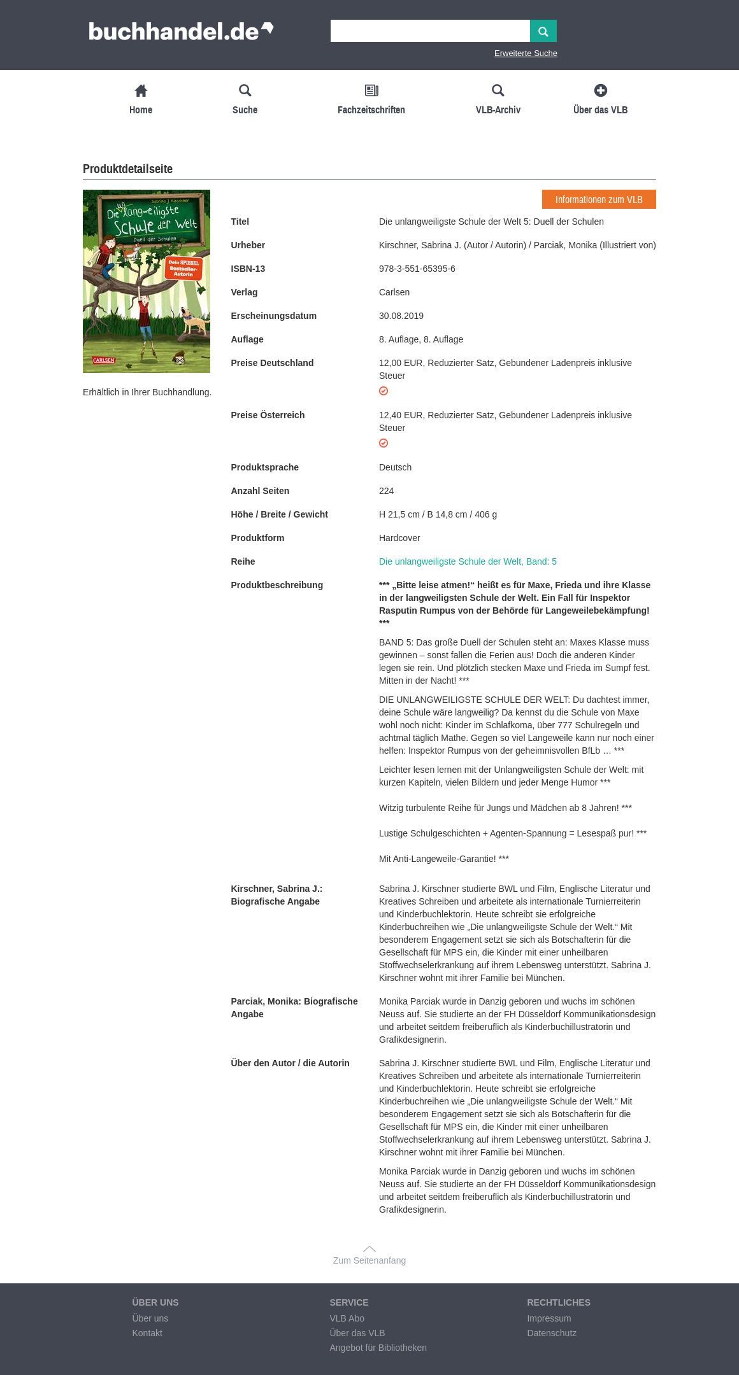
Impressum (549, 1318)
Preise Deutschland (272, 363)
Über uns (150, 1318)
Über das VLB (357, 1333)
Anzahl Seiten (260, 491)
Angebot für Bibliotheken (378, 1348)
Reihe (243, 561)
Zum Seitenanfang (369, 1260)
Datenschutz (552, 1333)
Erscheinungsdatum (274, 316)
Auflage (247, 339)
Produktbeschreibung (277, 585)
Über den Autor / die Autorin (290, 1063)
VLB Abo (346, 1318)
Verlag (244, 292)
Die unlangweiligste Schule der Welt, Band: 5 (468, 561)
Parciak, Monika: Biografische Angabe (294, 1007)
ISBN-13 (248, 269)
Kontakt (147, 1333)
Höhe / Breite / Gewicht (279, 514)
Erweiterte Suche (525, 53)
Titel (240, 221)
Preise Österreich (268, 415)
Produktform (258, 538)
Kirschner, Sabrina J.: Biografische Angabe (277, 895)
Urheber (248, 245)
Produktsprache (265, 467)
